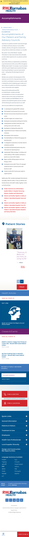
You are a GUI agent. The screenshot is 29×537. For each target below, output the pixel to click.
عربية (16, 459)
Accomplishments (9, 375)
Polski (3, 471)
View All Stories (22, 287)
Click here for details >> (14, 3)
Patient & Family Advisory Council (10, 29)
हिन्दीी (3, 466)
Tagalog (4, 462)
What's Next (6, 379)
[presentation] (22, 260)
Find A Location (12, 403)
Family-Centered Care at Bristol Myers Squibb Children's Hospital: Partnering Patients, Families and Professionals (14, 191)
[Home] (14, 9)
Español (17, 473)
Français (17, 462)
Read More (23, 267)
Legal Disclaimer (22, 508)
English (4, 459)
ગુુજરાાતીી (4, 464)
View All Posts (7, 298)
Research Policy (14, 510)
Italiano (17, 466)
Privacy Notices (14, 505)
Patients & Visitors (7, 27)
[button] (23, 534)
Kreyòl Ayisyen (19, 464)
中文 (16, 469)
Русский (4, 473)
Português (18, 471)
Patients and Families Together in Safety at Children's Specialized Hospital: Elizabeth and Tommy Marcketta (15, 210)
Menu (3, 534)
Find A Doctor (11, 394)
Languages (16, 508)
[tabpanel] (14, 238)
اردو (3, 476)
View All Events (7, 336)
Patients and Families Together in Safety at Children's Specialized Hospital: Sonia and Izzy (15, 198)
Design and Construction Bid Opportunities (11, 450)
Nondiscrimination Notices (8, 508)
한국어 (3, 469)
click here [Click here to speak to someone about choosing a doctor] (14, 485)
